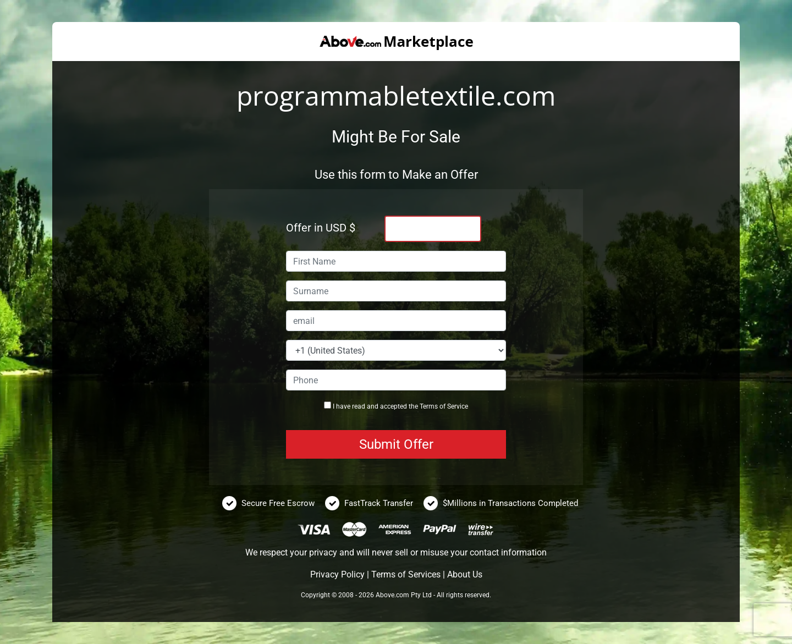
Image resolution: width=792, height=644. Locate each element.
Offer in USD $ (320, 227)
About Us (464, 574)
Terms (429, 406)
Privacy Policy (337, 574)
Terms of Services (406, 574)
